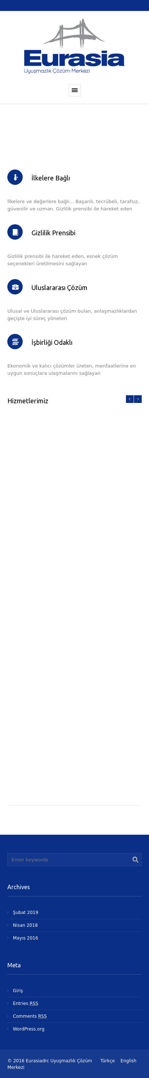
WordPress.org (28, 1029)
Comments (29, 1016)
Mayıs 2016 (25, 938)
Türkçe (107, 1060)
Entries (25, 1003)
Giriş (18, 990)
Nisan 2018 (25, 925)
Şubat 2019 (25, 912)
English (128, 1060)
